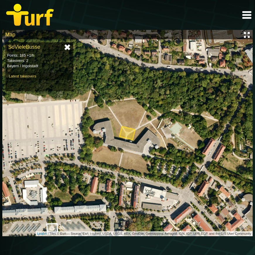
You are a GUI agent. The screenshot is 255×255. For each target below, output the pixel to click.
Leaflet (42, 233)
